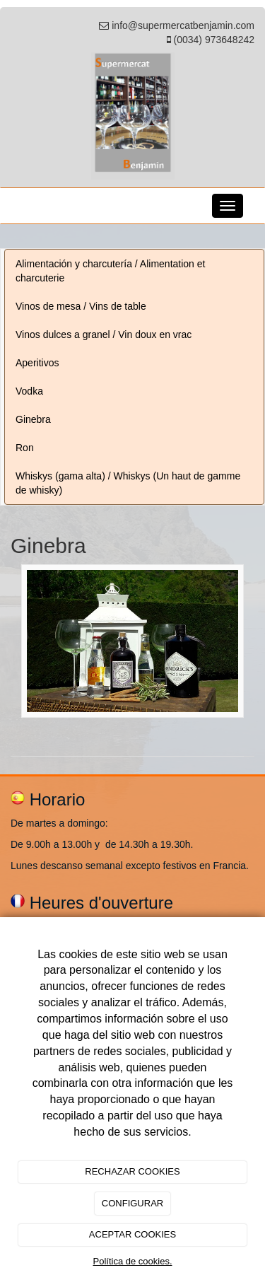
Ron (25, 447)
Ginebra (33, 419)
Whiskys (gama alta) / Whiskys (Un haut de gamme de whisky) (128, 483)
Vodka (29, 391)
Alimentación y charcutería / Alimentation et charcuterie (110, 271)
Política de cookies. (132, 1261)
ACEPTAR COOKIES (132, 1234)
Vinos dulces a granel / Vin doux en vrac (104, 334)
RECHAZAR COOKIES (132, 1171)
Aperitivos (37, 362)
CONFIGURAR (132, 1203)
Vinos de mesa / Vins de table (81, 306)
